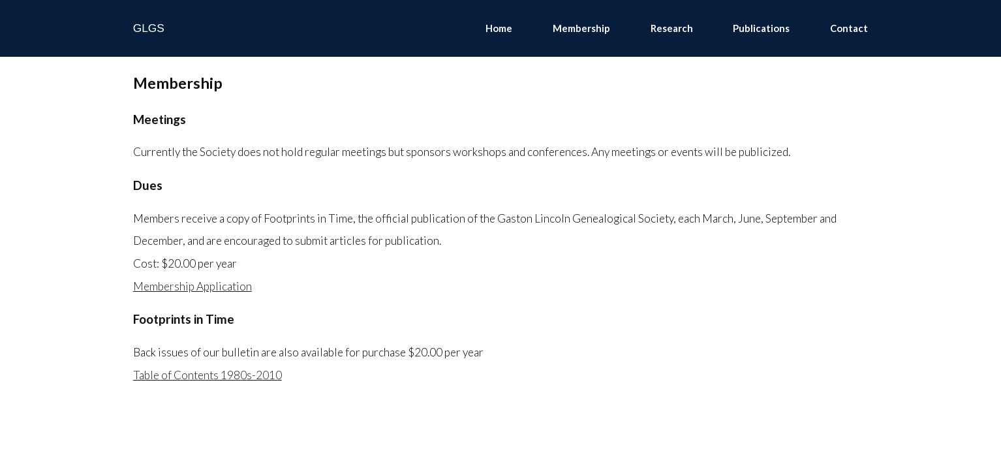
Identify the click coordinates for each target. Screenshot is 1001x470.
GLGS (148, 28)
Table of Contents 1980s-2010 (207, 375)
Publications (761, 28)
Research (672, 28)
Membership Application (192, 286)
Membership (581, 28)
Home (498, 28)
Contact (849, 28)
